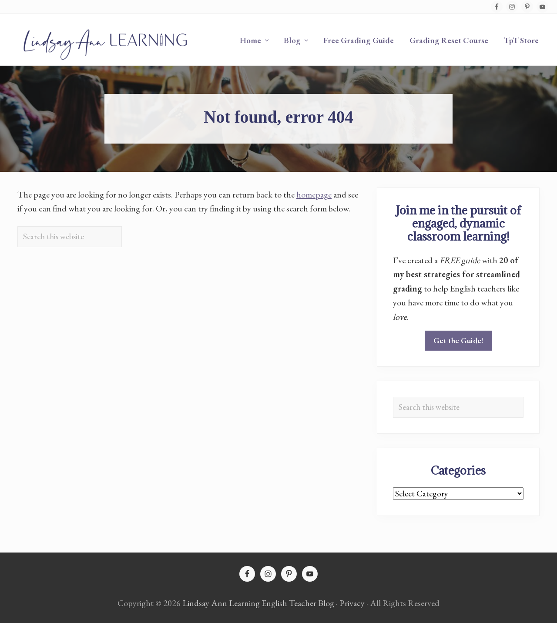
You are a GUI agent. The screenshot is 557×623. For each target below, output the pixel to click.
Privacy (352, 603)
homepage (314, 194)
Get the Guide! (458, 340)
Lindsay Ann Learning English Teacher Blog (258, 603)
